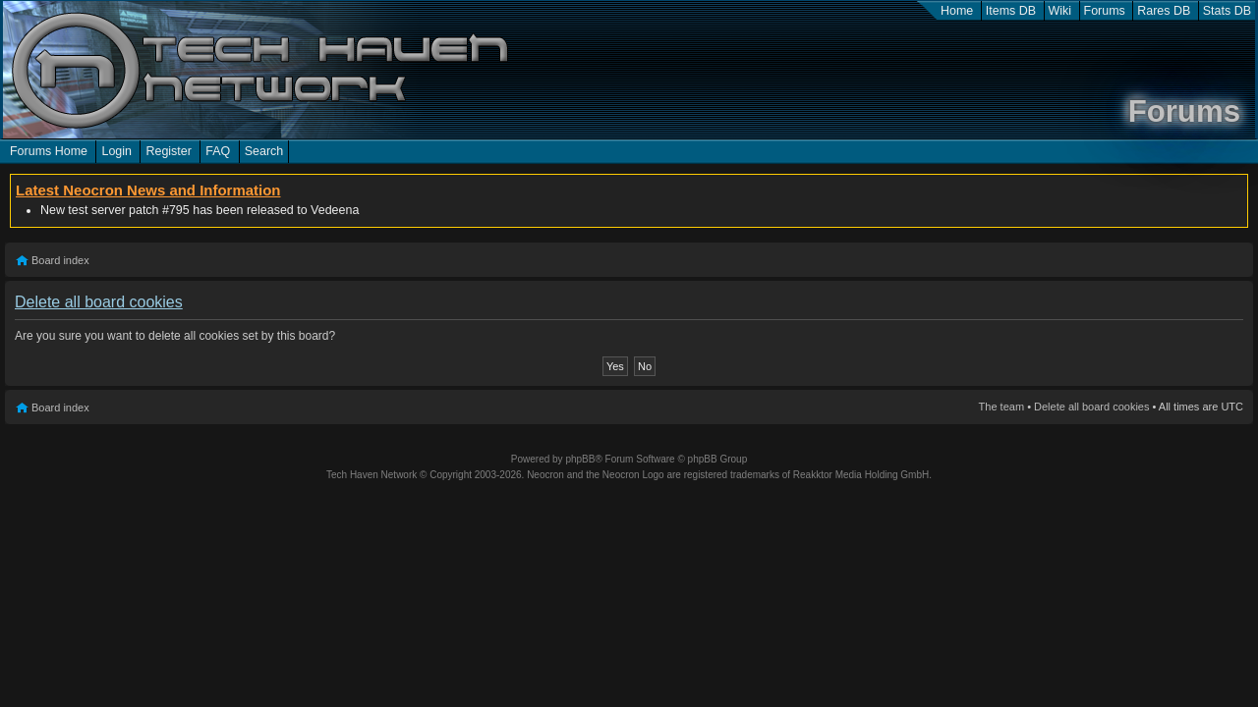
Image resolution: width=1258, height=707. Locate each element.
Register (168, 151)
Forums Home (48, 151)
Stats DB (1227, 11)
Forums (1104, 11)
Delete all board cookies (1091, 406)
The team (1001, 406)
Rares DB (1163, 11)
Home (957, 11)
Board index (60, 260)
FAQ (217, 151)
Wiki (1060, 11)
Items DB (1011, 11)
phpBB (580, 459)
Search (264, 151)
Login (116, 151)
